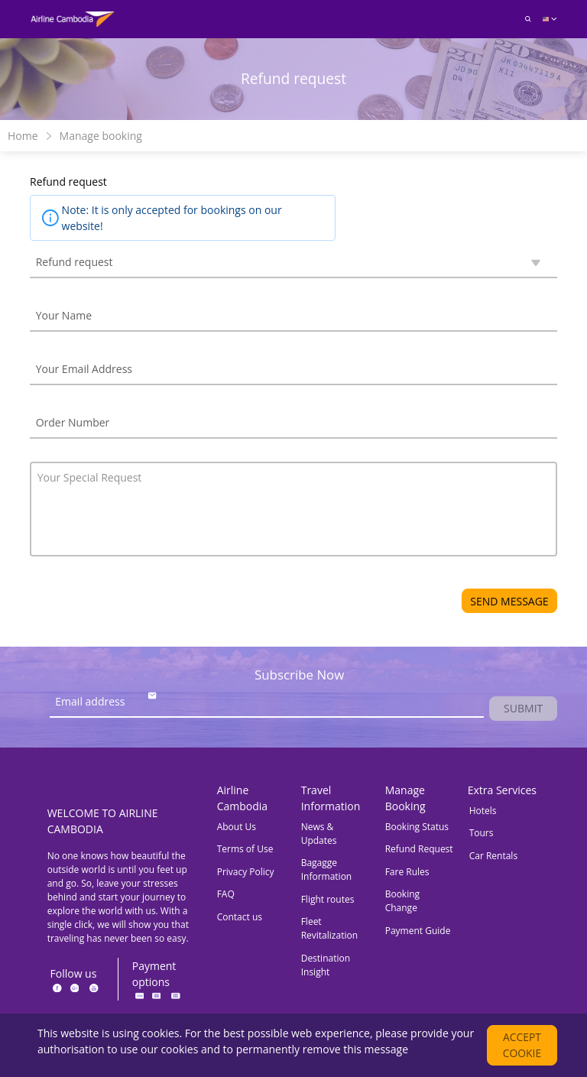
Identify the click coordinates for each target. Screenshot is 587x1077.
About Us (236, 827)
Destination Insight (325, 965)
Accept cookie (522, 1045)
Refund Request (419, 850)
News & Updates (319, 834)
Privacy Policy (245, 872)
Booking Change (402, 902)
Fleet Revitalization (329, 929)
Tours (481, 834)
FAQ (226, 895)
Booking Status (417, 827)
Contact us (239, 917)
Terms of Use (245, 850)
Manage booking (101, 135)
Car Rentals (493, 856)
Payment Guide (418, 931)
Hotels (483, 811)
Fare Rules (407, 872)
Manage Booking (405, 798)
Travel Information (331, 798)
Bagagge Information (326, 871)
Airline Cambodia (242, 798)
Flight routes (328, 900)
